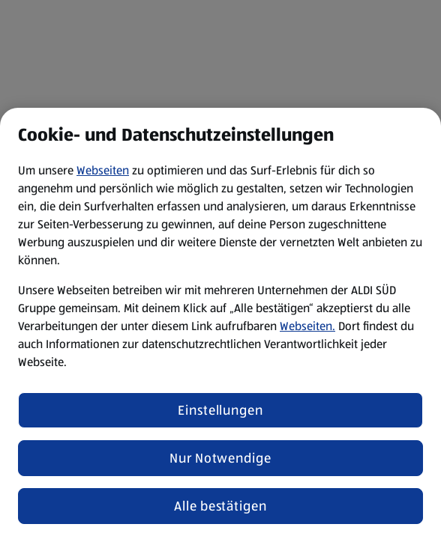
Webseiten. (307, 326)
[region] (220, 323)
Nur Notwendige (221, 458)
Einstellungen (220, 410)
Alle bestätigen (220, 506)
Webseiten (102, 170)
